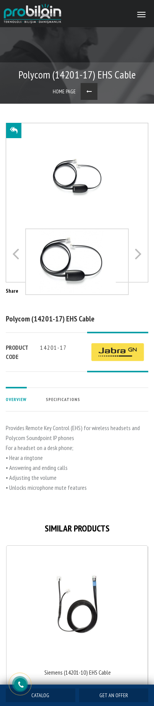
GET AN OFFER (113, 695)
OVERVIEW (16, 399)
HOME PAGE (64, 91)
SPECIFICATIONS (63, 399)
